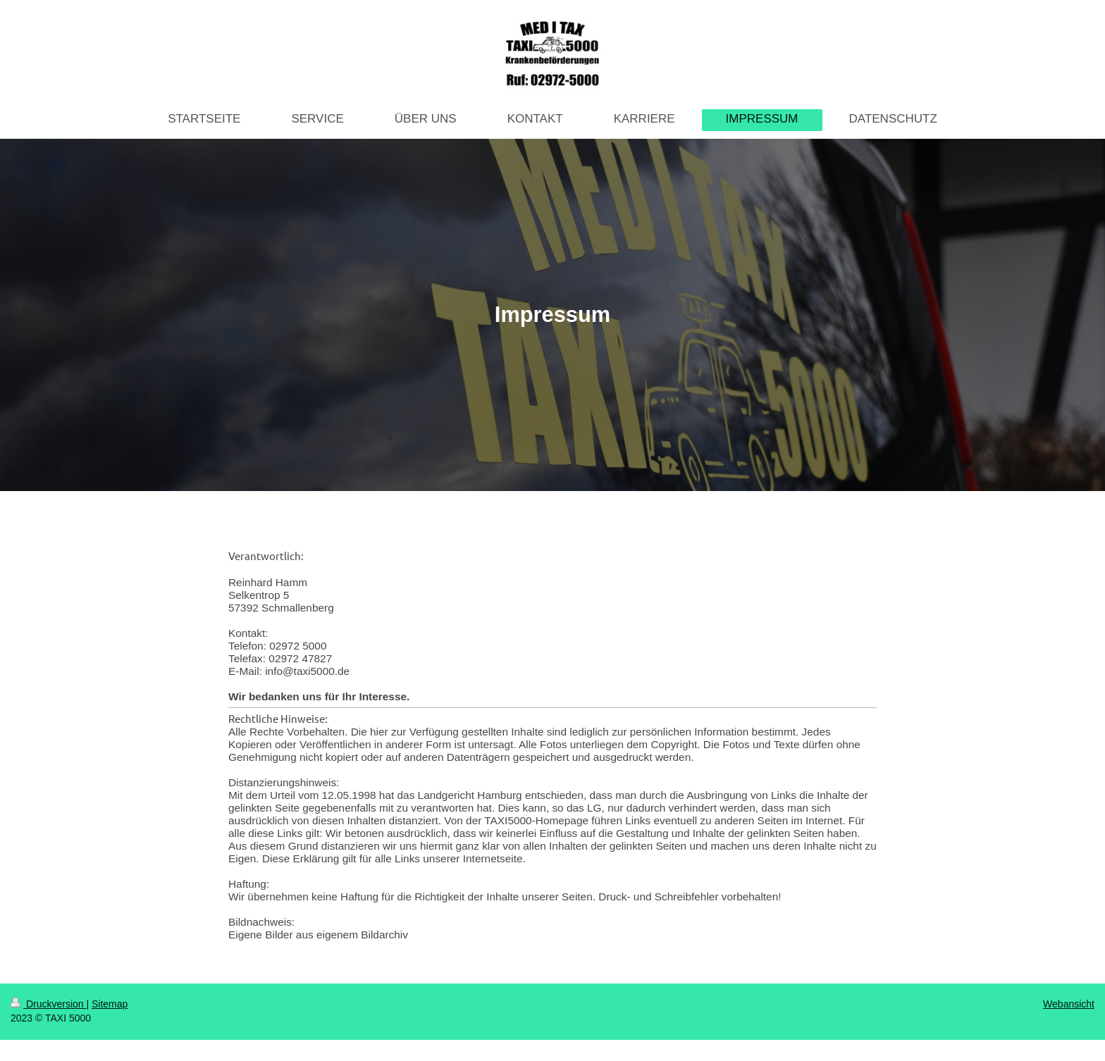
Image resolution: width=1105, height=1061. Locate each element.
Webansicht (1068, 1004)
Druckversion (48, 1004)
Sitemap (110, 1004)
